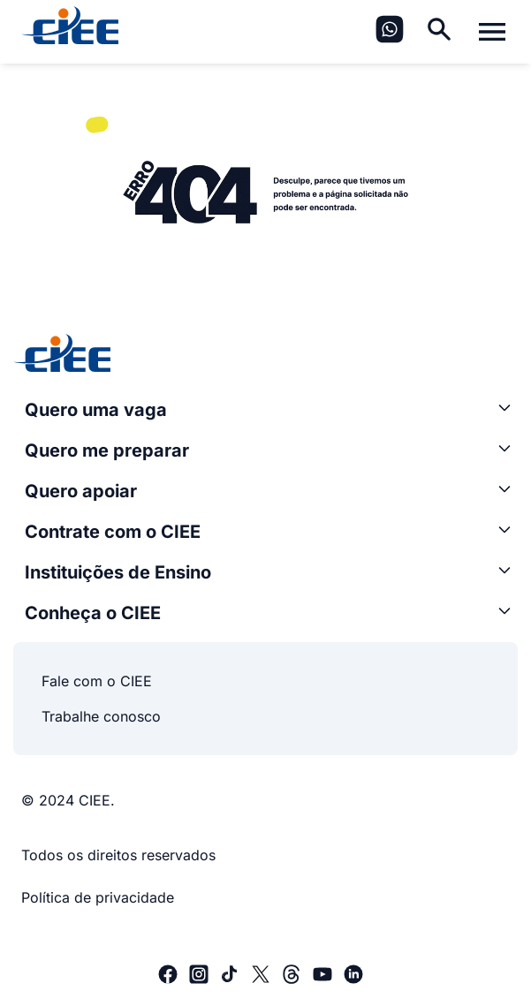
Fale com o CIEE (97, 681)
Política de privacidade (97, 897)
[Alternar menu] (492, 31)
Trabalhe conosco (101, 716)
